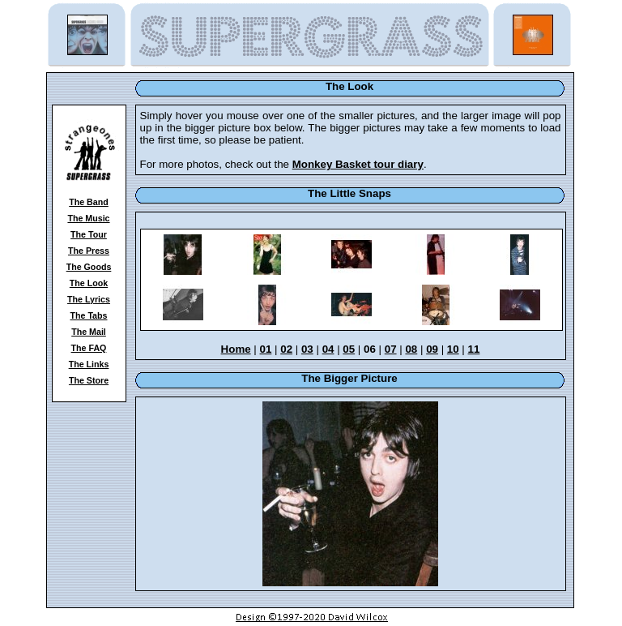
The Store (89, 380)
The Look (89, 283)
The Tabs (89, 315)
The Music (88, 218)
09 (432, 349)
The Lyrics (88, 299)
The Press (88, 250)
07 (391, 349)
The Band (89, 202)
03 (307, 349)
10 (453, 349)
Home (236, 349)
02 (286, 349)
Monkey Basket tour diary (358, 164)
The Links (89, 364)
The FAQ (89, 348)
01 (266, 349)
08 (411, 349)
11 (474, 349)
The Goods (89, 267)
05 (349, 349)
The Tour (88, 234)
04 (328, 349)
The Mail (88, 332)
